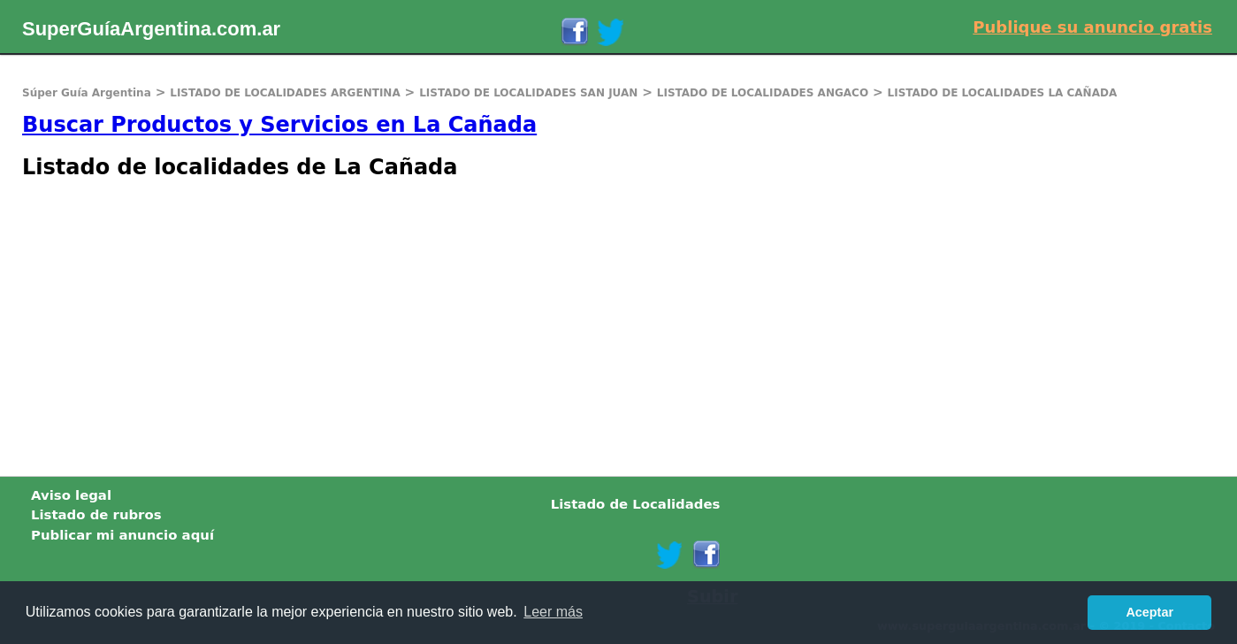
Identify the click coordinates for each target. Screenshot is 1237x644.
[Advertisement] (530, 325)
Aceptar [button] (1149, 612)
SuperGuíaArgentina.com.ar (151, 29)
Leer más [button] (553, 611)
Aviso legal (71, 495)
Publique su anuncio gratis (1092, 27)
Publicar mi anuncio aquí (122, 535)
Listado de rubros (96, 515)
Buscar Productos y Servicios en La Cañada (279, 124)
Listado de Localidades (636, 504)
